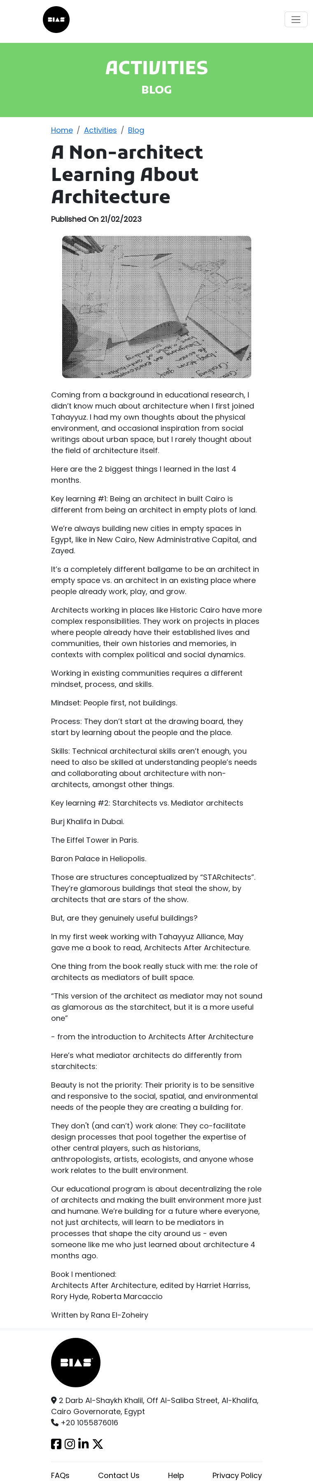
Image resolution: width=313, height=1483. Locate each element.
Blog (136, 130)
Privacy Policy (237, 1475)
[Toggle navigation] (296, 19)
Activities (100, 130)
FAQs (60, 1475)
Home (62, 130)
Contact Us (119, 1475)
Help (176, 1475)
